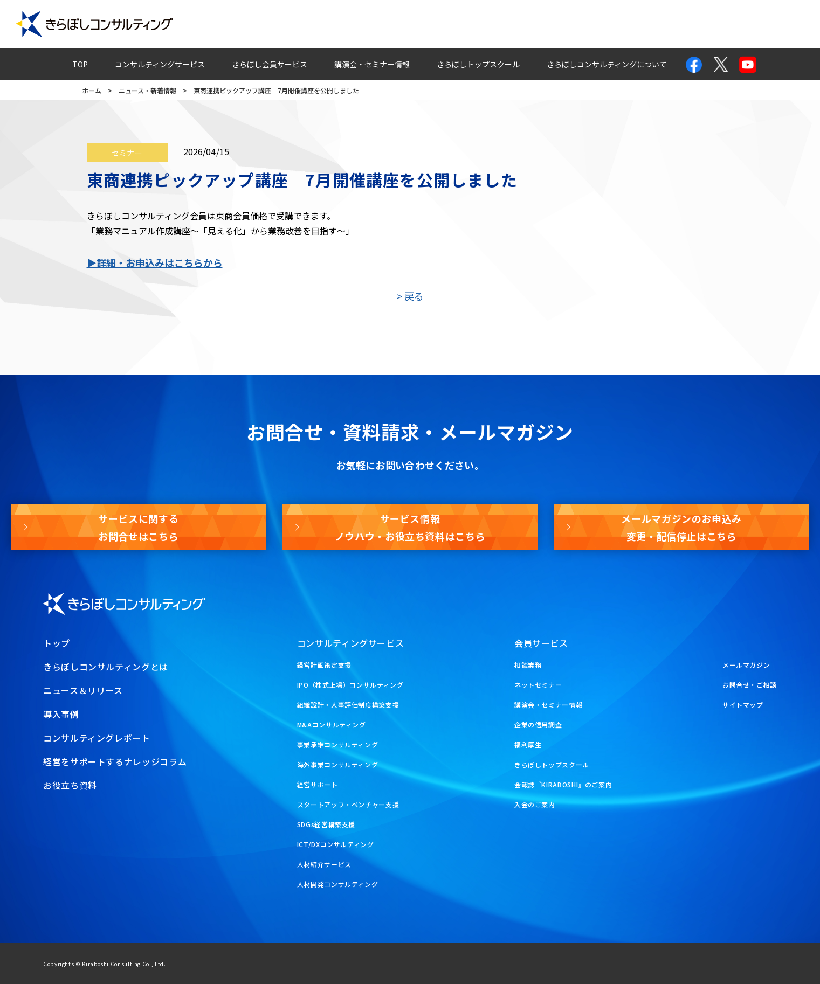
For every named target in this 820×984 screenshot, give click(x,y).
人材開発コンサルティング (337, 884)
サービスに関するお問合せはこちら (138, 527)
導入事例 (350, 24)
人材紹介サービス (324, 864)
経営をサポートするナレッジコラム (115, 761)
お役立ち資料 (775, 24)
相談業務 (528, 664)
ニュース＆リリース (83, 690)
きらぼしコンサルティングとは (105, 666)
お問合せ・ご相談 (749, 684)
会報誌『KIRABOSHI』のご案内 (563, 784)
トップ (56, 642)
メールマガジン (697, 24)
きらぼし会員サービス (269, 64)
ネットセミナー (538, 684)
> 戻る (410, 296)
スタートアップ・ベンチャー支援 (348, 804)
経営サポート (317, 784)
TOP (80, 64)
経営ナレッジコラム (548, 24)
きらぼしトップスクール (478, 64)
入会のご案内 (534, 804)
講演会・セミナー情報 (372, 64)
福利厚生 (528, 744)
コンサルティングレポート (440, 24)
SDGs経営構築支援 (326, 824)
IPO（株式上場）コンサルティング (350, 684)
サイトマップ (742, 704)
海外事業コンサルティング (337, 764)
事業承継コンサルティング (337, 744)
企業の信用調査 (538, 724)
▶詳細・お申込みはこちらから (155, 262)
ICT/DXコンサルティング (335, 844)
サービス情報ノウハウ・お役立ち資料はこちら (410, 527)
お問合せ (626, 24)
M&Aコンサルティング (331, 724)
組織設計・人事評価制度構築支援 (348, 704)
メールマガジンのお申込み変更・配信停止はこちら (681, 527)
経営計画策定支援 (324, 664)
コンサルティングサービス (160, 64)
